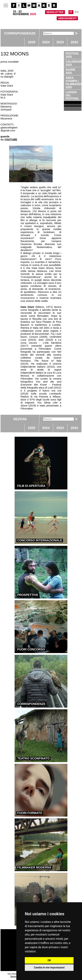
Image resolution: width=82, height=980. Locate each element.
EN (76, 12)
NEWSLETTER (54, 12)
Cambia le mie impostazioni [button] (49, 967)
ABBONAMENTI (67, 18)
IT (71, 12)
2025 (31, 42)
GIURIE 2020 (70, 71)
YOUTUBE (10, 139)
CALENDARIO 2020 (73, 63)
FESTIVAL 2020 (72, 55)
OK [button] (49, 960)
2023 (60, 42)
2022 (74, 42)
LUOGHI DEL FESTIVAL (72, 95)
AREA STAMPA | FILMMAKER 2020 (73, 82)
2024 (46, 42)
